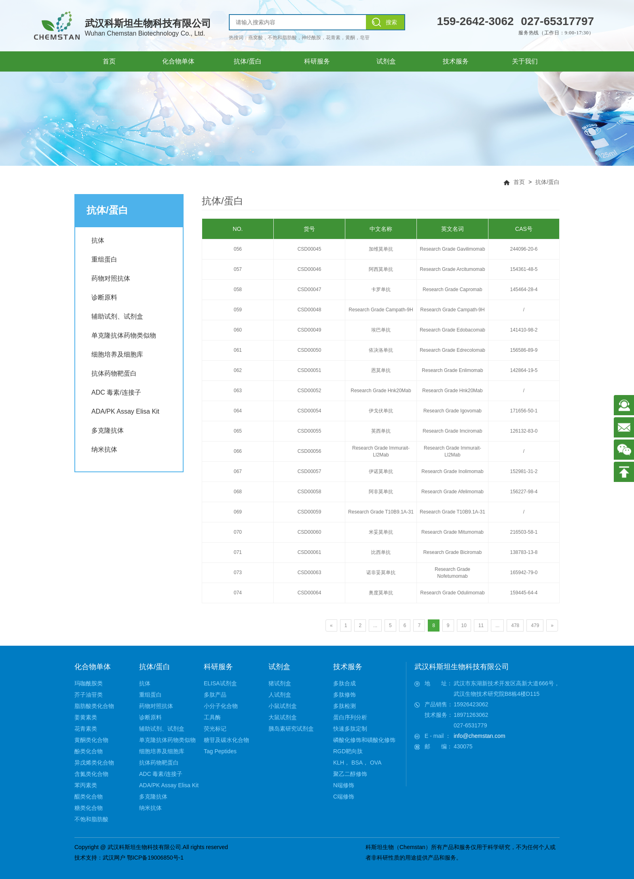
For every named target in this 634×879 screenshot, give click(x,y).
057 (238, 269)
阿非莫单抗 (381, 491)
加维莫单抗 (381, 249)
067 (238, 471)
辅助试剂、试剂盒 (117, 316)
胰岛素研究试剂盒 (291, 728)
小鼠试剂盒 (282, 706)
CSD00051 (309, 370)
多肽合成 (344, 683)
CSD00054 (309, 411)
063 (238, 390)
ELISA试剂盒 (220, 683)
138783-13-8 (523, 552)
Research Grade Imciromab (452, 431)
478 (515, 625)
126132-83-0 (523, 431)
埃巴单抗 (381, 330)
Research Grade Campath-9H (381, 310)
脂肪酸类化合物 (94, 706)
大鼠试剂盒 (282, 717)
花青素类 (85, 728)
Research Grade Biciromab (452, 552)
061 (238, 350)
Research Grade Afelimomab (452, 491)
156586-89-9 (523, 350)
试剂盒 (279, 667)
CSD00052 (309, 390)
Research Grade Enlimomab (452, 370)
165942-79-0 (523, 572)
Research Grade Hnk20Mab (381, 390)
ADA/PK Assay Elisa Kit (125, 411)
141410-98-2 (523, 330)
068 (238, 491)
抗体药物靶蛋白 (114, 373)
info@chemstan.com (479, 736)
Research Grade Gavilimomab (452, 249)
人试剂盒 (279, 694)
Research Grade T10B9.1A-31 (381, 512)
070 (238, 532)
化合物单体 (92, 667)
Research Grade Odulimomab (452, 593)
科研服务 (218, 667)
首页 (519, 182)
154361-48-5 (523, 269)
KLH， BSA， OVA (357, 762)
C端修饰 (343, 796)
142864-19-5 (523, 370)
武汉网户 (114, 857)
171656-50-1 (523, 411)
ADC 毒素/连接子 (116, 392)
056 (238, 249)
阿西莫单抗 (381, 269)
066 (238, 451)
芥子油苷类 (88, 694)
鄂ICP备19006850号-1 (155, 857)
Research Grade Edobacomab (452, 330)
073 (238, 572)
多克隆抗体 (107, 430)
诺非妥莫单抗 (380, 572)
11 (481, 625)
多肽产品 (215, 694)
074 (238, 593)
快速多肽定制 (350, 728)
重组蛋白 (104, 259)
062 (238, 370)
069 (238, 512)
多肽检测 (344, 706)
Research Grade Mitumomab (452, 532)
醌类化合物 (88, 796)
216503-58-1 (523, 532)
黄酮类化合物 (91, 740)
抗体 (97, 240)
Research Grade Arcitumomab (452, 269)
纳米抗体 (104, 449)
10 (464, 625)
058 (238, 289)
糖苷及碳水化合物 (226, 740)
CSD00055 (309, 431)
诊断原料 (104, 297)
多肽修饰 (344, 694)
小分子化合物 (221, 706)
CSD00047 (309, 289)
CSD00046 (309, 269)
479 (535, 625)
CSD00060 (309, 532)
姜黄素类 (85, 717)
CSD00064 (309, 593)
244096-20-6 (523, 249)
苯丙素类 (85, 785)
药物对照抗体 (110, 278)
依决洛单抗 (381, 350)
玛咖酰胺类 (88, 683)
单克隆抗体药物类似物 (123, 335)
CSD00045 (309, 249)
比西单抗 (381, 552)
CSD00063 (309, 572)
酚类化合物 (88, 751)
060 (238, 330)
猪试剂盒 (279, 683)
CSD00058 (309, 491)
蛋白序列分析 (350, 717)
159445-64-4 (523, 593)
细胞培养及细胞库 (117, 354)
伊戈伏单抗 (381, 411)
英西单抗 (381, 431)
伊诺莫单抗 (381, 471)
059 (238, 310)
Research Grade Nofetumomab (452, 572)
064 (238, 411)
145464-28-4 (523, 289)
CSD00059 (309, 512)
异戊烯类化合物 (94, 762)
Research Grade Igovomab (452, 411)
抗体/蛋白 (547, 182)
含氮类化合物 (91, 774)
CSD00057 (309, 471)
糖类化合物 (88, 808)
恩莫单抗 (381, 370)
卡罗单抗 (381, 289)
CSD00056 (309, 451)
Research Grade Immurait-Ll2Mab (381, 451)
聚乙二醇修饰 (350, 774)
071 (238, 552)
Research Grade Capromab (452, 289)
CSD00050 (309, 350)
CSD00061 (309, 552)
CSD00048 (309, 310)
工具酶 (212, 717)
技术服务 (347, 667)
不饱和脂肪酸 (91, 819)
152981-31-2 (523, 471)
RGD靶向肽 (348, 751)
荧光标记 (215, 728)
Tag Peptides (220, 751)
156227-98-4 (523, 491)
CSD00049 (309, 330)
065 (238, 431)
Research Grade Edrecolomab (452, 350)
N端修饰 (343, 785)
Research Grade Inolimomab (452, 471)
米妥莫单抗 (381, 532)
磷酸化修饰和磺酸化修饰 (364, 740)
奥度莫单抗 (381, 593)
